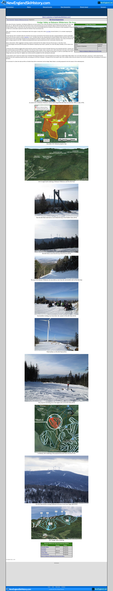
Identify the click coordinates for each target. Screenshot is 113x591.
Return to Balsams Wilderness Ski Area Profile (90, 51)
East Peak (43, 550)
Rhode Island (84, 7)
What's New (58, 586)
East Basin (43, 548)
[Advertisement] (56, 12)
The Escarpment (45, 554)
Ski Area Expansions (56, 19)
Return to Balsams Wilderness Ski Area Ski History (52, 556)
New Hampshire (65, 7)
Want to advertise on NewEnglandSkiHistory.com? (56, 17)
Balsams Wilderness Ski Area (21, 19)
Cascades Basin (45, 547)
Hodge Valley (44, 552)
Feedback (63, 586)
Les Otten (48, 31)
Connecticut (9, 7)
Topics (49, 586)
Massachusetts (47, 7)
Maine (29, 7)
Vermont (103, 7)
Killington (26, 37)
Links (53, 586)
